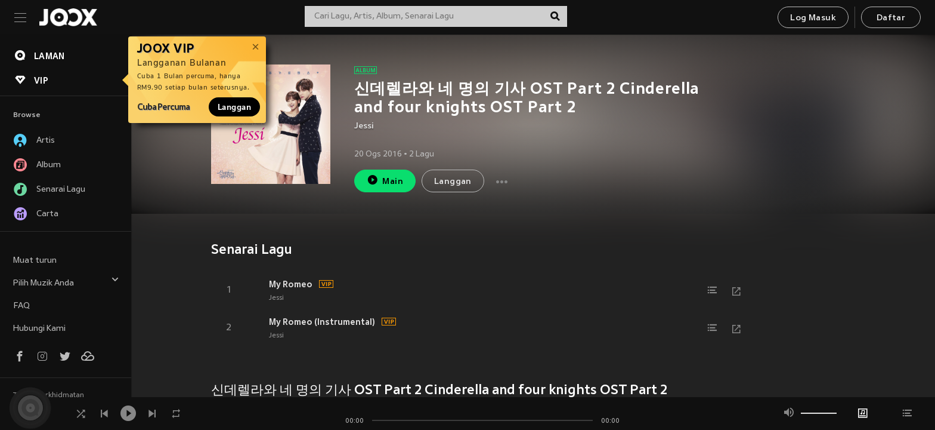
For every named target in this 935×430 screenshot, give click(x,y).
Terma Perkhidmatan (48, 395)
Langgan (234, 107)
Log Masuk (813, 18)
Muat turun (35, 260)
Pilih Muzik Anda (66, 281)
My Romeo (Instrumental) (322, 322)
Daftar (891, 18)
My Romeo (290, 284)
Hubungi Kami (39, 328)
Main (385, 180)
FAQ (21, 306)
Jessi (364, 126)
